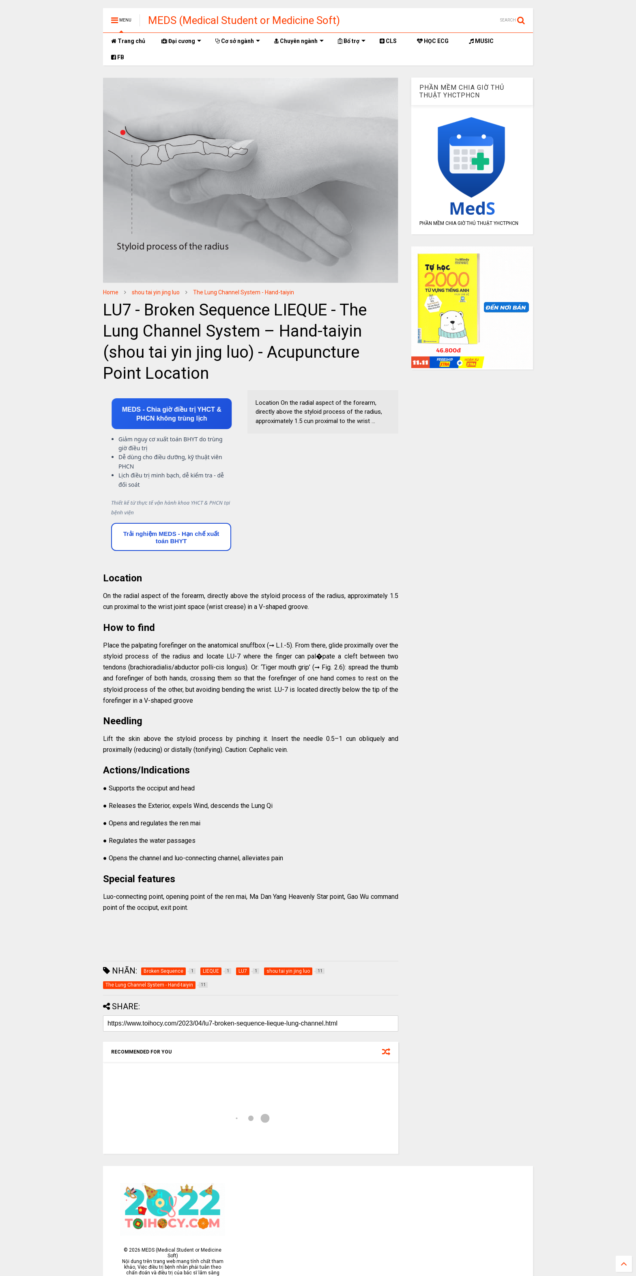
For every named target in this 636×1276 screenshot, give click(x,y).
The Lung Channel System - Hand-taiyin (243, 292)
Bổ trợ (351, 41)
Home (110, 292)
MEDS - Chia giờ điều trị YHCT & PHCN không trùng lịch (171, 414)
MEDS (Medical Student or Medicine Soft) (244, 20)
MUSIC (481, 41)
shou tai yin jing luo (156, 292)
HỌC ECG (433, 41)
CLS (388, 41)
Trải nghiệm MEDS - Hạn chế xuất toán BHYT (171, 537)
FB (117, 57)
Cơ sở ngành (237, 41)
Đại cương (181, 41)
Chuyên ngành (299, 41)
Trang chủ (128, 41)
